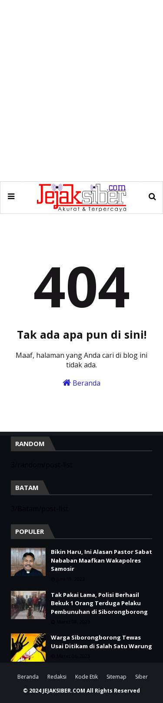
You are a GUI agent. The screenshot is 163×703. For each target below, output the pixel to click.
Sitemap (116, 676)
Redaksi (57, 676)
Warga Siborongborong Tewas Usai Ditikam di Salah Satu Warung (101, 641)
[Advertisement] (81, 90)
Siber (141, 676)
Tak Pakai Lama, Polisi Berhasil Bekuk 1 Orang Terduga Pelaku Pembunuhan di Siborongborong (99, 603)
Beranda (81, 383)
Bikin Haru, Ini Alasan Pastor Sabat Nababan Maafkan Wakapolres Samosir (101, 560)
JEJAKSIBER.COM (64, 690)
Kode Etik (86, 676)
